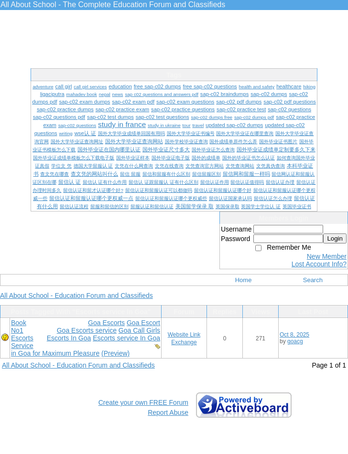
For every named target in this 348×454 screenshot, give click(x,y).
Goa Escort (143, 323)
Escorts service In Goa (126, 338)
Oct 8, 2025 (294, 334)
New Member (327, 256)
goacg (295, 341)
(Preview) (115, 353)
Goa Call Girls (139, 330)
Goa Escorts (106, 323)
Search (313, 280)
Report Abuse (168, 412)
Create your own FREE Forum (143, 402)
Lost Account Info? (319, 264)
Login (335, 238)
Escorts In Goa (69, 338)
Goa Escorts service (87, 330)
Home (243, 280)
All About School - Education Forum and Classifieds (76, 295)
